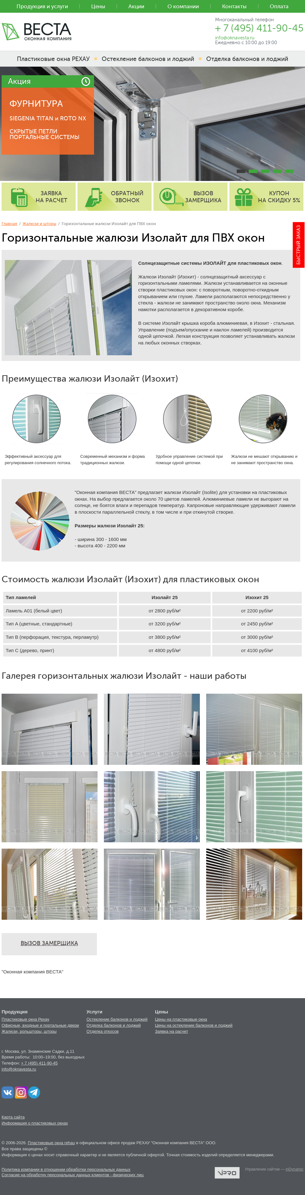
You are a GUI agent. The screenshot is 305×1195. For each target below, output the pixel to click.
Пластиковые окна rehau (51, 1142)
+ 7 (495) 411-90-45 (39, 1063)
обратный (127, 197)
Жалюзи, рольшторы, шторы (29, 1031)
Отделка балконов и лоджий (113, 1025)
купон (279, 197)
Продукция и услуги (42, 6)
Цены (98, 6)
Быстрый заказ (299, 244)
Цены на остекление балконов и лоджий (194, 1025)
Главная (9, 223)
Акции (136, 6)
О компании (183, 6)
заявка (51, 197)
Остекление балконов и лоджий (116, 1019)
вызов (203, 197)
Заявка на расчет (171, 1031)
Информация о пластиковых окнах (35, 1123)
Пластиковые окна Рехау (25, 1019)
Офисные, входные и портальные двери (40, 1025)
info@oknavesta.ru (19, 1069)
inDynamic (294, 1169)
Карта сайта (13, 1117)
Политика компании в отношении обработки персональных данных (66, 1169)
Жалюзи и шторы (39, 223)
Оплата (279, 6)
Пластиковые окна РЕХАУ (53, 59)
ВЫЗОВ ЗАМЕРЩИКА (49, 943)
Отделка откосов (102, 1031)
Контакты (234, 6)
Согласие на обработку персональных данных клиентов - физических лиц (73, 1174)
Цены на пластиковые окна (181, 1019)
